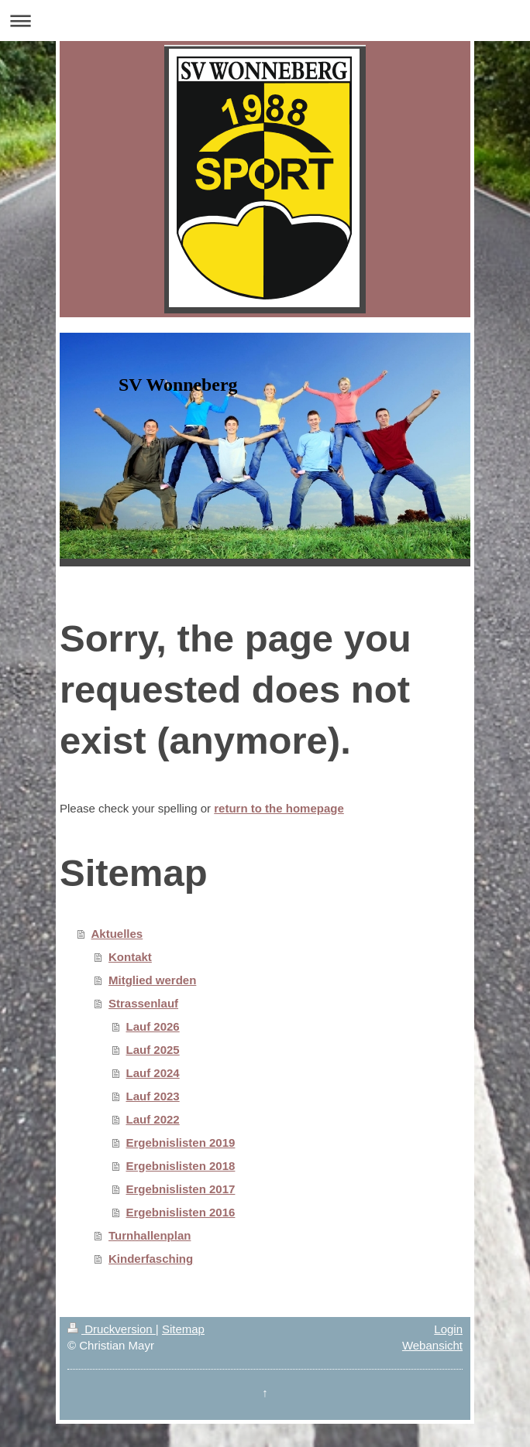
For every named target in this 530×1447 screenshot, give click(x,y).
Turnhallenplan (149, 1235)
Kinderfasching (150, 1258)
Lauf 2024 (153, 1072)
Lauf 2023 (153, 1096)
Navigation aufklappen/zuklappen (265, 20)
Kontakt (130, 956)
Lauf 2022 (153, 1119)
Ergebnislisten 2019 (181, 1142)
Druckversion (111, 1329)
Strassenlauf (143, 1003)
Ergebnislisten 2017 (181, 1189)
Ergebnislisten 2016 (181, 1212)
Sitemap (183, 1329)
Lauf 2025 (153, 1049)
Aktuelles (117, 933)
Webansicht (432, 1345)
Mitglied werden (152, 980)
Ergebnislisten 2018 (181, 1165)
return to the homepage (279, 808)
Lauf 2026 (153, 1026)
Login (448, 1329)
